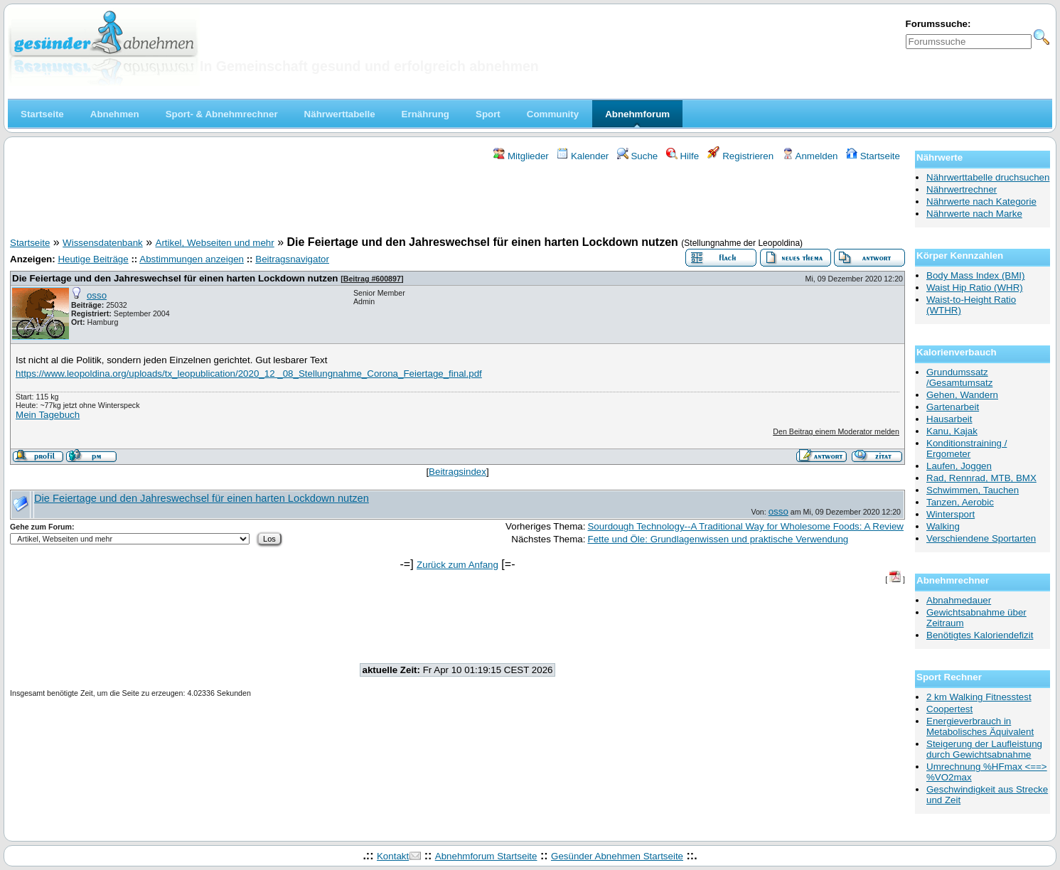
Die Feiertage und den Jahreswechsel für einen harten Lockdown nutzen (175, 278)
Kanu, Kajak (952, 431)
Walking (943, 526)
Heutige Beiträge (93, 259)
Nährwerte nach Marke (974, 213)
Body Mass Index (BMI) (975, 275)
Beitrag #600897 (372, 278)
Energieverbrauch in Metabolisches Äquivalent (980, 726)
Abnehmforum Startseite (486, 856)
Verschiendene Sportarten (981, 538)
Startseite (873, 156)
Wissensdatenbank (103, 242)
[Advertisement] (458, 201)
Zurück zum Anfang (457, 564)
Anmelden (810, 156)
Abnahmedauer (958, 600)
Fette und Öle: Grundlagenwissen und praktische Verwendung (717, 539)
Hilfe (682, 156)
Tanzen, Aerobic (960, 502)
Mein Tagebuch (48, 414)
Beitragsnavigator (292, 259)
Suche (637, 156)
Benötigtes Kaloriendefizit (979, 635)
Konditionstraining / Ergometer (966, 448)
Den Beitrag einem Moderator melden (836, 431)
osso (97, 295)
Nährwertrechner (961, 189)
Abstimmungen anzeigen (191, 259)
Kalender (583, 156)
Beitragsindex (457, 471)
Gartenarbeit (952, 407)
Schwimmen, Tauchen (972, 490)
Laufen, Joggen (959, 466)
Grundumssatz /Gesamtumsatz (959, 377)
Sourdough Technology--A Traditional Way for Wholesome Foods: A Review (745, 526)
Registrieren (740, 156)
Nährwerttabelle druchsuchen (987, 177)
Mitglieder (520, 156)
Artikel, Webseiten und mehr (215, 242)
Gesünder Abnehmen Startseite (617, 856)
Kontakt (393, 856)
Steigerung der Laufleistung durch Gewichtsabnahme (984, 749)
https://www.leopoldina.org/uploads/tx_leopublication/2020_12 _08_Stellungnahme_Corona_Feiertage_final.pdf (249, 373)
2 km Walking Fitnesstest (979, 697)
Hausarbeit (949, 419)
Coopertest (949, 709)
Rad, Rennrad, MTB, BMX (981, 478)
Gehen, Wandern (962, 395)
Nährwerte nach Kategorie (981, 201)
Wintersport (950, 514)
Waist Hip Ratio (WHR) (974, 287)
